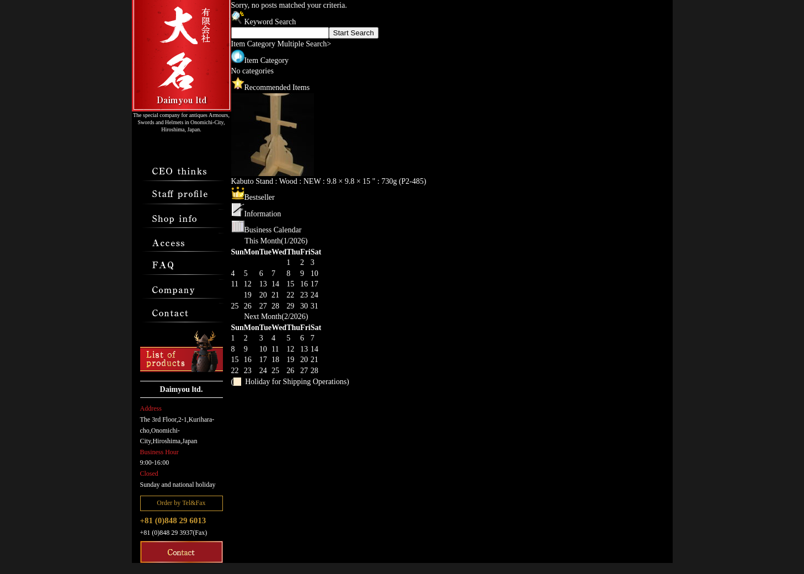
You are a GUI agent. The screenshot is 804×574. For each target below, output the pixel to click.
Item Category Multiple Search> (281, 44)
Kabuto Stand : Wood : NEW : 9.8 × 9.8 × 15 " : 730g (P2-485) (329, 181)
